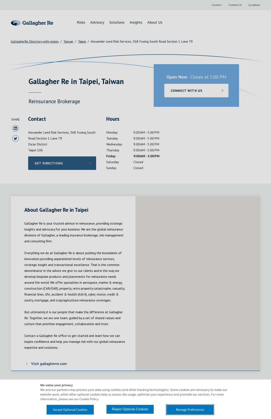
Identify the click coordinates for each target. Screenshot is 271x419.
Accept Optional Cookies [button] (70, 409)
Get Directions (55, 164)
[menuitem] (217, 5)
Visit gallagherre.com (49, 363)
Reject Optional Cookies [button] (130, 409)
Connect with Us (186, 90)
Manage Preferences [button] (190, 409)
